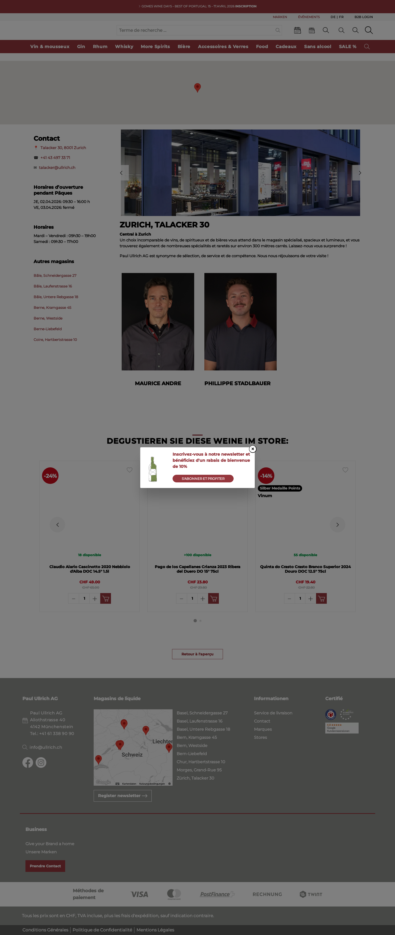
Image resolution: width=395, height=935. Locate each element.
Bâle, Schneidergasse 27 (55, 285)
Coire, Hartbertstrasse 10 (55, 350)
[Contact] (326, 35)
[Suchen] (278, 35)
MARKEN (280, 17)
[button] (197, 98)
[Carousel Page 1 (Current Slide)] (195, 630)
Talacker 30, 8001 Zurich (63, 157)
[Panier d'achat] (369, 35)
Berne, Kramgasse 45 (52, 317)
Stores (260, 737)
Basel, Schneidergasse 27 (202, 713)
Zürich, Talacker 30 (195, 778)
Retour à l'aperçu (197, 664)
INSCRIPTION (246, 6)
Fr (341, 17)
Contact (262, 721)
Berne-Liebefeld (48, 339)
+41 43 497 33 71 (55, 167)
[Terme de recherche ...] (195, 35)
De (333, 17)
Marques (263, 729)
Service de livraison (273, 713)
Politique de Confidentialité (102, 929)
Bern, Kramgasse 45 (197, 737)
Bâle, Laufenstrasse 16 (53, 296)
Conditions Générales (45, 929)
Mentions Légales (155, 929)
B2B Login (364, 17)
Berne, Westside (48, 328)
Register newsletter (122, 795)
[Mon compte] (355, 35)
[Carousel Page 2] (201, 630)
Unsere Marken (41, 852)
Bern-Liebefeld (192, 753)
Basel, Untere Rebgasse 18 (203, 729)
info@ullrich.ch (46, 747)
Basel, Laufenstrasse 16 (199, 721)
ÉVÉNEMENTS (309, 17)
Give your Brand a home (49, 843)
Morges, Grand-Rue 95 (199, 770)
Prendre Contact (45, 866)
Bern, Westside (192, 745)
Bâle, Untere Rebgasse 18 (56, 307)
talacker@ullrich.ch (57, 177)
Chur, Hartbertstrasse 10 (201, 761)
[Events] (297, 36)
